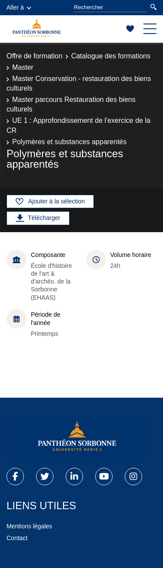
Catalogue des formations (110, 56)
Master (22, 67)
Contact (17, 537)
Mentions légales (29, 526)
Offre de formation (35, 56)
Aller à (19, 7)
